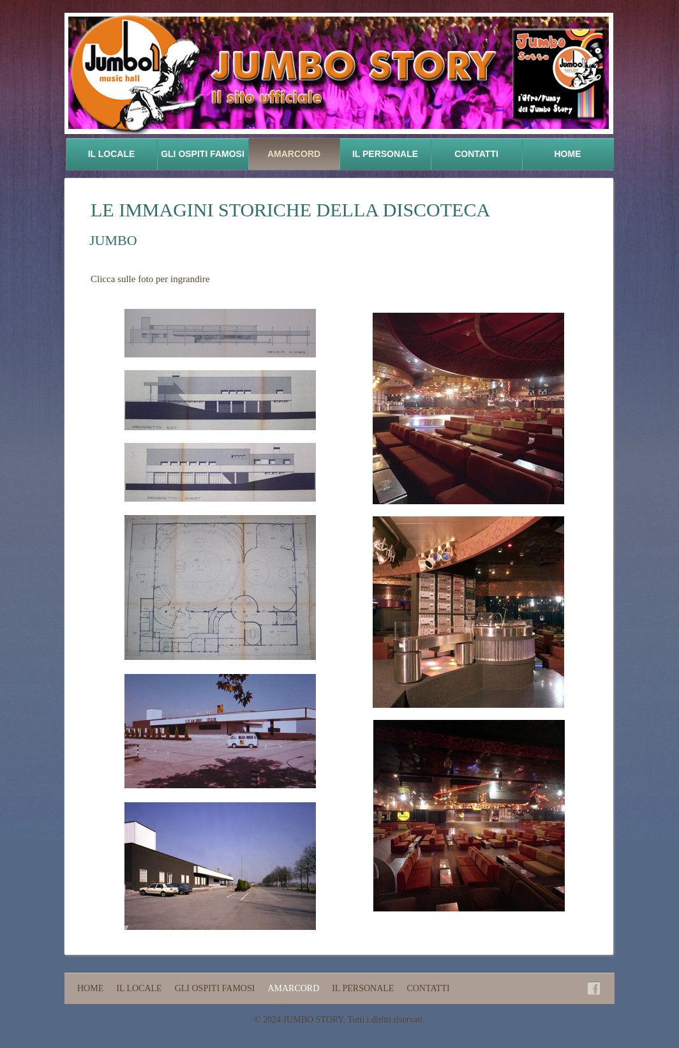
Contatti (476, 154)
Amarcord (293, 154)
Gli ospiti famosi (202, 154)
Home (568, 154)
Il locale (111, 154)
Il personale (385, 154)
